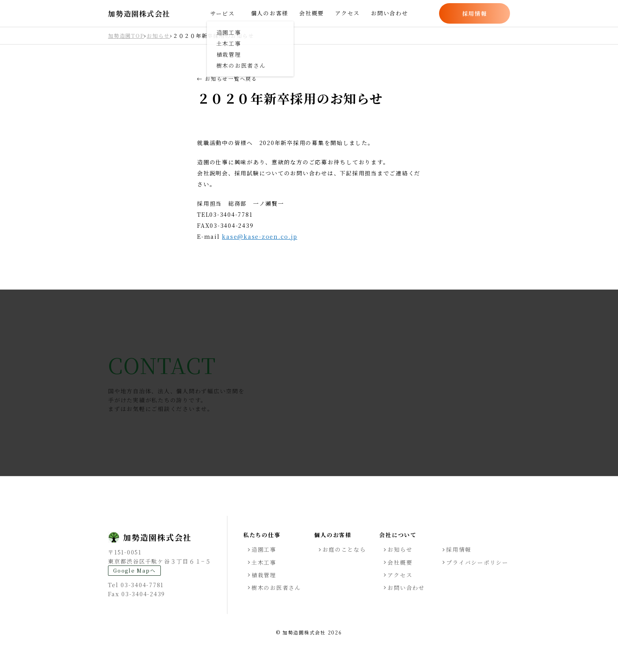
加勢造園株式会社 (139, 13)
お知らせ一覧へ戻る (227, 79)
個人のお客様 (270, 13)
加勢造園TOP (126, 35)
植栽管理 (263, 575)
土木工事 (263, 562)
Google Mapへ (134, 570)
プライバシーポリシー (477, 562)
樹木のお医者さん (276, 587)
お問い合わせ (389, 13)
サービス (222, 13)
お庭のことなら (344, 549)
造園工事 (263, 549)
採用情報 (474, 13)
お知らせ (158, 35)
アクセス (347, 13)
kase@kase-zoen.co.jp (259, 236)
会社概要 (311, 13)
